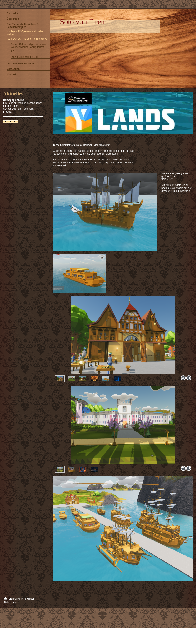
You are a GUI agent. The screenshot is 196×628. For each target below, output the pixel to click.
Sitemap (29, 599)
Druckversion (14, 599)
